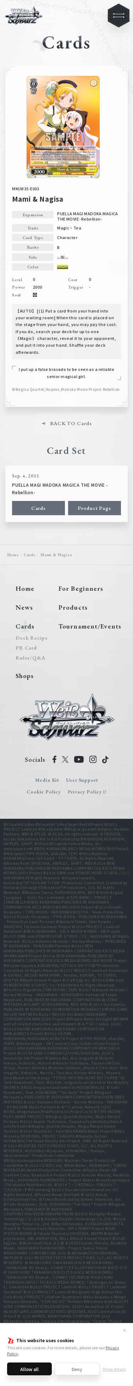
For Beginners (81, 588)
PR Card (26, 648)
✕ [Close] (124, 1330)
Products (73, 607)
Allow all (29, 1369)
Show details (114, 1369)
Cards (38, 508)
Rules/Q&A (30, 658)
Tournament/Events (90, 626)
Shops (25, 675)
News (24, 607)
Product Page (94, 508)
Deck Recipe (30, 638)
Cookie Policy (44, 791)
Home (13, 554)
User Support (82, 780)
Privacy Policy (85, 791)
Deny (77, 1369)
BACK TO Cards (71, 423)
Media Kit (47, 780)
